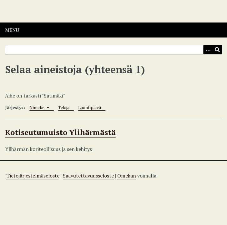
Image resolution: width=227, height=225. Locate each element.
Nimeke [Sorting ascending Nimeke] (39, 107)
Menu (12, 30)
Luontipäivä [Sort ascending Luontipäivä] (89, 107)
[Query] (113, 49)
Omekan (126, 175)
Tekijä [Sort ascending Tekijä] (63, 107)
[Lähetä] (217, 49)
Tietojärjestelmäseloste (32, 175)
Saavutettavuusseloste (88, 175)
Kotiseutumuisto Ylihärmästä (60, 132)
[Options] (208, 49)
